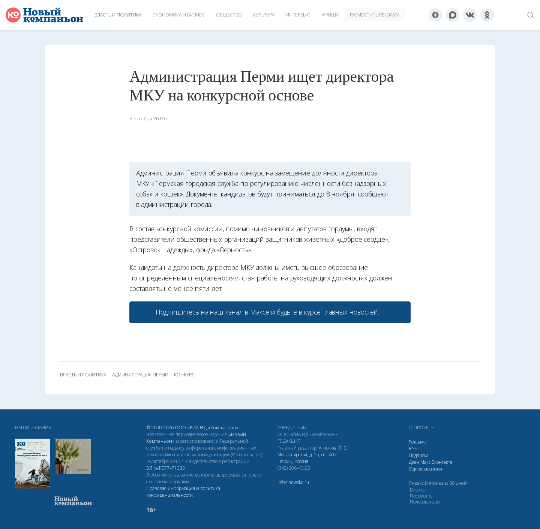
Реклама (418, 442)
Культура (263, 15)
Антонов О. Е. (333, 448)
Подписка (419, 455)
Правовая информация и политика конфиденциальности (183, 491)
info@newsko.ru (293, 482)
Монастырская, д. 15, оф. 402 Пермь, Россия (307, 458)
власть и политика (83, 375)
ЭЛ (165, 468)
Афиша (330, 15)
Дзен (414, 462)
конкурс (184, 375)
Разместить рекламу (374, 15)
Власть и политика (117, 15)
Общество (229, 15)
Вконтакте (442, 462)
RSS (413, 448)
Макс (425, 462)
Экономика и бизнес (179, 15)
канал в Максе (247, 311)
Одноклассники (425, 469)
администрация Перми (140, 375)
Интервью (298, 15)
